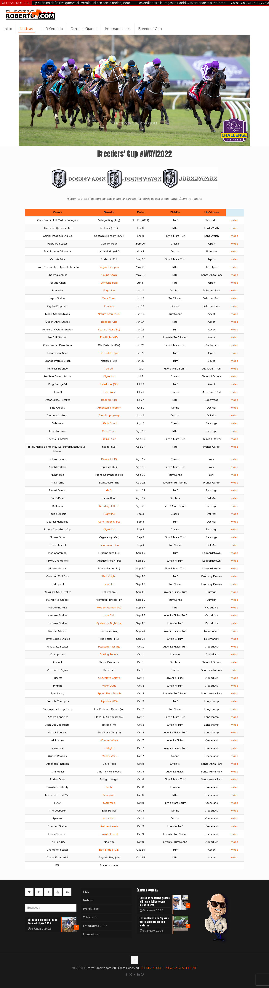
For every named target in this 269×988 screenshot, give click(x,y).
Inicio (86, 892)
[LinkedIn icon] (138, 974)
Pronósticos (91, 909)
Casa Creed (109, 298)
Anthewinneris (109, 826)
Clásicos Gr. (90, 917)
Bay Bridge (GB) (109, 850)
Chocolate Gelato (109, 678)
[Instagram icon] (142, 974)
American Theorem (109, 407)
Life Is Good (109, 423)
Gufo (109, 490)
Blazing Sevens (109, 654)
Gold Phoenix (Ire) (109, 521)
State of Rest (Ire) (109, 329)
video (234, 220)
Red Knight (109, 576)
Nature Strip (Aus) (109, 314)
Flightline (109, 290)
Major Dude (109, 685)
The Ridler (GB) (109, 337)
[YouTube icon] (134, 974)
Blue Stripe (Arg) (109, 415)
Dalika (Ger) (109, 439)
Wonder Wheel (109, 740)
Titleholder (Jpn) (109, 353)
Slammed (109, 803)
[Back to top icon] (134, 960)
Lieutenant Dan (109, 545)
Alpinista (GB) (109, 701)
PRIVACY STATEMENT (181, 968)
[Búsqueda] (50, 908)
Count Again (109, 275)
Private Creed (109, 834)
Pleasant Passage (109, 646)
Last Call (109, 615)
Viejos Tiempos (109, 267)
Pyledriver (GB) (109, 384)
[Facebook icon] (126, 974)
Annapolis (109, 795)
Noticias (88, 900)
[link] (134, 178)
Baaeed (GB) (109, 322)
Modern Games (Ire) (109, 607)
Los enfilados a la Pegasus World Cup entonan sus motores (181, 3)
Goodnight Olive (109, 506)
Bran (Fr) (109, 584)
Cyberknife (109, 392)
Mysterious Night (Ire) (109, 623)
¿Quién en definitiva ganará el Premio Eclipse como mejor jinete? (83, 3)
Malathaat (109, 818)
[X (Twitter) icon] (130, 974)
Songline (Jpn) (109, 283)
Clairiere (109, 306)
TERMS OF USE (151, 968)
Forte (109, 787)
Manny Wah (109, 756)
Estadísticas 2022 (95, 926)
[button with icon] (29, 892)
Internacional (91, 934)
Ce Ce (109, 368)
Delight (109, 748)
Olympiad (109, 376)
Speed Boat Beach (109, 693)
